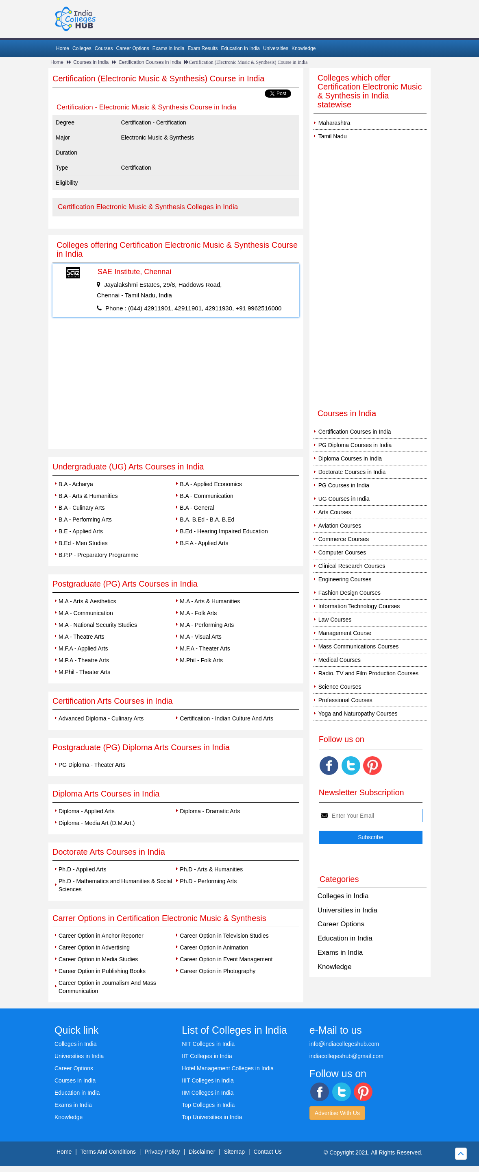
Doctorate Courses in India (352, 472)
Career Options (132, 48)
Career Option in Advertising (94, 947)
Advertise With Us (337, 1113)
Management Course (345, 633)
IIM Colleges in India (207, 1092)
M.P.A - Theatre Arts (84, 660)
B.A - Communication (206, 496)
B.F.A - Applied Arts (204, 543)
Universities (275, 48)
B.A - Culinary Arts (82, 507)
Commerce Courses (343, 539)
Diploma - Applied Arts (87, 811)
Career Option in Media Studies (98, 959)
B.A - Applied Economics (211, 484)
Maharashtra (334, 123)
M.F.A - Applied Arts (83, 648)
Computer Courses (342, 552)
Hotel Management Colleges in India (228, 1068)
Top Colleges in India (208, 1105)
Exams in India (168, 48)
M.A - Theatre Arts (82, 636)
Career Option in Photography (217, 971)
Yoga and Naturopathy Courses (358, 713)
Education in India (240, 48)
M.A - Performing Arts (207, 625)
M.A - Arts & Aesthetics (87, 601)
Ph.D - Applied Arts (83, 869)
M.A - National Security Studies (98, 625)
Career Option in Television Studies (224, 935)
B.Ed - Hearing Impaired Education (224, 531)
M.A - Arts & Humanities (210, 601)
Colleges (81, 48)
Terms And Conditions (108, 1151)
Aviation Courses (339, 525)
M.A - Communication (86, 613)
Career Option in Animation (214, 947)
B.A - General (197, 507)
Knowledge (304, 48)
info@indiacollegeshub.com (344, 1044)
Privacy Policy (162, 1151)
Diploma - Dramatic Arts (210, 811)
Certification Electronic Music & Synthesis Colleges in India (148, 207)
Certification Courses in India (149, 62)
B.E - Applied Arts (81, 531)
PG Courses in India (343, 485)
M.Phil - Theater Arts (84, 672)
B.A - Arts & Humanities (88, 496)
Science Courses (339, 686)
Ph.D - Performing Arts (208, 881)
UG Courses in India (344, 498)
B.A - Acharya (76, 484)
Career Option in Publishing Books (102, 971)
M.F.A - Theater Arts (205, 648)
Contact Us (268, 1151)
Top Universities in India (212, 1117)
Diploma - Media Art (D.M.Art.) (97, 823)
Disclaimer (202, 1151)
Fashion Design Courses (349, 592)
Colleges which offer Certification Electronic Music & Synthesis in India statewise (370, 91)
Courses (104, 48)
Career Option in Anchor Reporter (101, 935)
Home (62, 48)
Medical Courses (339, 660)
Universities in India (347, 910)
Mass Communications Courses (358, 646)
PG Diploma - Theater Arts (92, 765)
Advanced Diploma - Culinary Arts (101, 718)
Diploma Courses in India (350, 458)
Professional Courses (345, 700)
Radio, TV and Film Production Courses (368, 673)
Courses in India (91, 62)
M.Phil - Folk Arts (201, 660)
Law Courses (335, 619)
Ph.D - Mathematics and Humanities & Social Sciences (115, 885)
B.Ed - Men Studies (83, 543)
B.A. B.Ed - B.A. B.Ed (207, 519)
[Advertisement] (175, 388)
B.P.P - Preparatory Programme (98, 555)
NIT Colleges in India (208, 1044)
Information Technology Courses (359, 606)
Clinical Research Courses (351, 566)
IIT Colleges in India (207, 1056)
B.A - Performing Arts (85, 519)
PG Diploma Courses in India (355, 445)
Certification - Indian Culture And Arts (226, 718)
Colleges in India (343, 896)
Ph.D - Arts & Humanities (211, 869)
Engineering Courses (345, 579)
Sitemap (234, 1151)
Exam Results (202, 48)
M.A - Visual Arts (200, 636)
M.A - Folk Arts (198, 613)
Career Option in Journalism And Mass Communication (107, 987)
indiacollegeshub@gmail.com (346, 1056)
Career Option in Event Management (226, 959)
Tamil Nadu (332, 136)
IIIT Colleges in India (207, 1080)
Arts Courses (334, 512)
